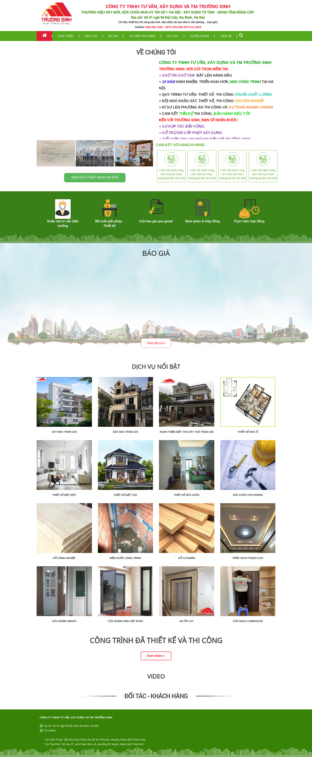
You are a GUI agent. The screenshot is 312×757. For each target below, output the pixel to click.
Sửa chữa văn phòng (248, 494)
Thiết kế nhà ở (248, 431)
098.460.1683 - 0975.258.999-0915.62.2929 (173, 27)
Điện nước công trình (125, 558)
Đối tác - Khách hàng (156, 696)
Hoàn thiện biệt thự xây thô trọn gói (187, 431)
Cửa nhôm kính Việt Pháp (125, 621)
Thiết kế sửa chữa (186, 494)
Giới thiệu (66, 36)
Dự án (113, 36)
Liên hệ (225, 36)
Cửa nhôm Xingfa (64, 621)
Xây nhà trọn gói (64, 431)
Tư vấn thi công (142, 36)
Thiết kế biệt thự (125, 494)
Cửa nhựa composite (248, 621)
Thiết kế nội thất (64, 494)
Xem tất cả (156, 343)
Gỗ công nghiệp (64, 558)
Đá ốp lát (187, 621)
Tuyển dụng (199, 36)
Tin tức (173, 36)
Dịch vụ (91, 36)
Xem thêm (156, 655)
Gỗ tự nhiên (186, 558)
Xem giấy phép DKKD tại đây (95, 177)
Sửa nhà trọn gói (125, 431)
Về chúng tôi (156, 52)
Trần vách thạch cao (247, 558)
